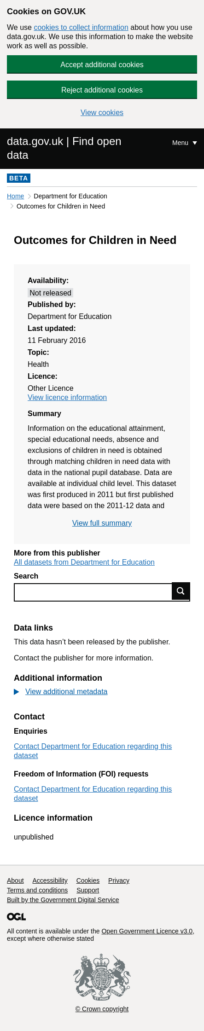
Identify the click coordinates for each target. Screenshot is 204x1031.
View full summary (102, 523)
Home (15, 196)
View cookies (102, 112)
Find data (181, 591)
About (15, 880)
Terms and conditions (37, 890)
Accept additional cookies (102, 65)
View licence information (67, 397)
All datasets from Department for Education (84, 562)
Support (87, 890)
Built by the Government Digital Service (63, 900)
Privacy (118, 880)
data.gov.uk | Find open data (64, 148)
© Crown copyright (102, 1009)
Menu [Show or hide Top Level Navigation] (181, 142)
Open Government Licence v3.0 (146, 931)
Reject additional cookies (102, 90)
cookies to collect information (81, 27)
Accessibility (49, 880)
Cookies (88, 880)
